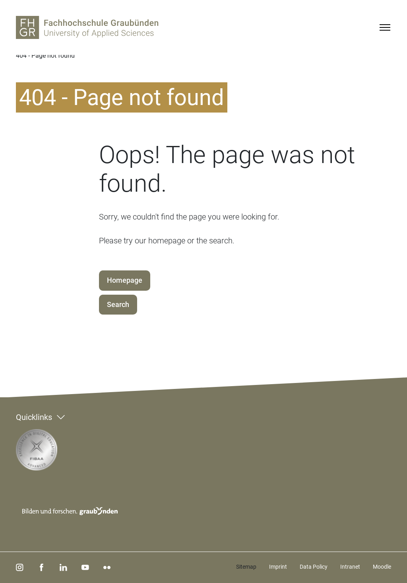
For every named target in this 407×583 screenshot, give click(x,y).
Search (118, 304)
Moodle (382, 566)
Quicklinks (34, 417)
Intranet (350, 566)
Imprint (278, 567)
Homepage (124, 280)
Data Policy (314, 567)
